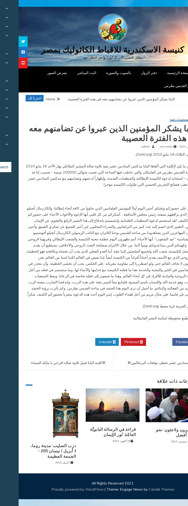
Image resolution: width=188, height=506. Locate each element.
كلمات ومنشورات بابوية (164, 119)
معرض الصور (39, 72)
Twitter (140, 342)
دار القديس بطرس (159, 85)
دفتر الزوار (130, 72)
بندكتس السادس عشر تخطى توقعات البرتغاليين (147, 362)
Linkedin (88, 342)
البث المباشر (68, 72)
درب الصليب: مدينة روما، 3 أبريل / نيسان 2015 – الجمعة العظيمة (35, 451)
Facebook (166, 342)
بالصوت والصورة (100, 72)
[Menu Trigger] (172, 9)
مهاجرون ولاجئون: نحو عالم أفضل (157, 432)
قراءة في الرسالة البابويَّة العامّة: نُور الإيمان (94, 432)
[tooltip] (4, 41)
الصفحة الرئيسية (161, 72)
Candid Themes (143, 489)
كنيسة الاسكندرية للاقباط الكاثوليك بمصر (94, 49)
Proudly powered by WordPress (59, 489)
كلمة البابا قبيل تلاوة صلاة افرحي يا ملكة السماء (47, 362)
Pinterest (115, 342)
